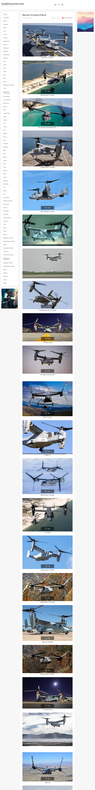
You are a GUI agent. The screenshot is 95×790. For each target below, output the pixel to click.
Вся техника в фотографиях (12, 4)
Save (49, 53)
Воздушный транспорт (26, 18)
